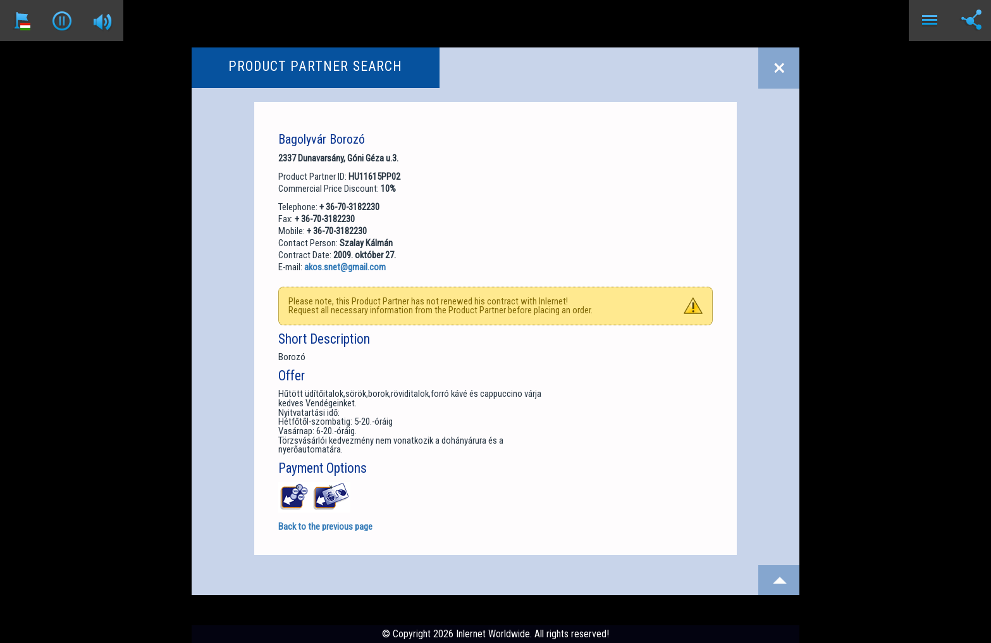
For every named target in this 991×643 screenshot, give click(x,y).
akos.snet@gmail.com (345, 267)
